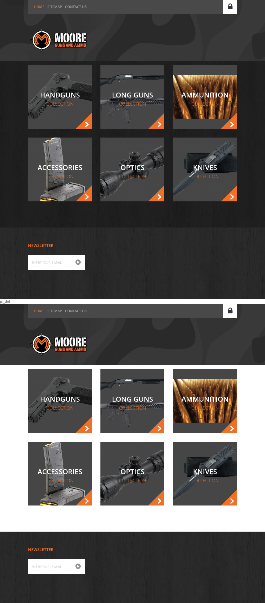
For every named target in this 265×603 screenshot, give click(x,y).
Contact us (75, 6)
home (39, 6)
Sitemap (54, 6)
